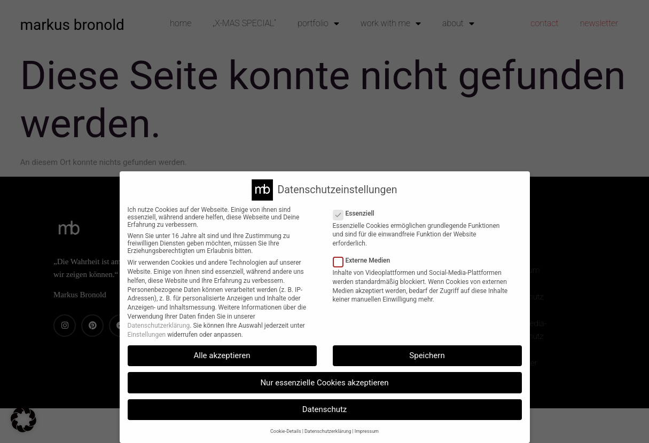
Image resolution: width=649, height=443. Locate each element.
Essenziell (357, 213)
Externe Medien (365, 260)
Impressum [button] (367, 431)
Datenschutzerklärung (159, 325)
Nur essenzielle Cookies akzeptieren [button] (324, 382)
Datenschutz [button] (324, 409)
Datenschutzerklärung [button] (327, 431)
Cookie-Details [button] (285, 431)
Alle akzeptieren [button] (222, 355)
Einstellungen (147, 334)
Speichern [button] (426, 355)
